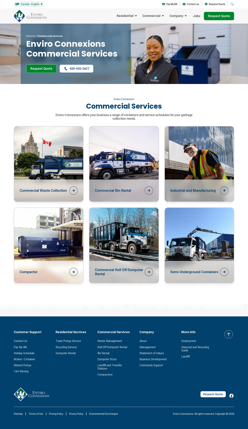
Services (31, 36)
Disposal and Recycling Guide (195, 349)
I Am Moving (21, 371)
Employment (188, 341)
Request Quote (219, 16)
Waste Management (109, 341)
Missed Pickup (22, 365)
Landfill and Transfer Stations (109, 367)
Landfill (185, 356)
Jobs (196, 16)
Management (148, 347)
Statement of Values (152, 353)
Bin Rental (103, 353)
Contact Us (20, 341)
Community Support (151, 365)
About (143, 341)
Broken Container (24, 359)
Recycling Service (66, 347)
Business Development (153, 359)
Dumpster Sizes (107, 359)
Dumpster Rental (66, 353)
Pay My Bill (20, 347)
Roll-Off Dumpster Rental (112, 347)
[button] (29, 4)
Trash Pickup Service (68, 341)
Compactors (104, 374)
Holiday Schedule (24, 353)
